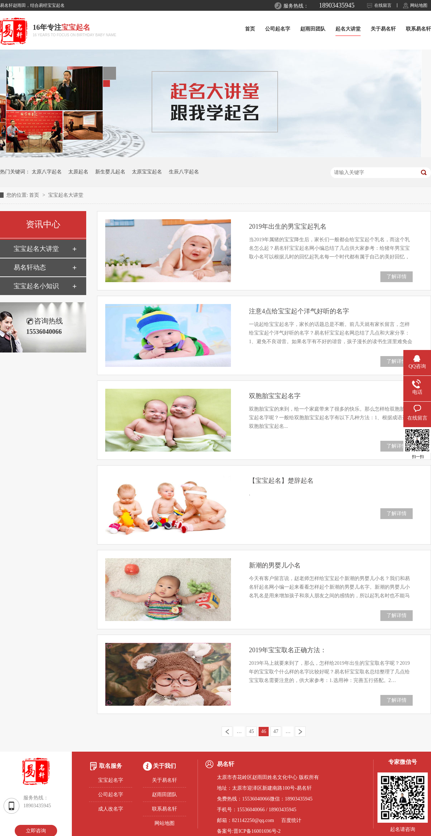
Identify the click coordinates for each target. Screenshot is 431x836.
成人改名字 (110, 809)
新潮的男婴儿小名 (275, 565)
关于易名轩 (383, 29)
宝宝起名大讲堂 (65, 195)
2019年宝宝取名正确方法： (287, 650)
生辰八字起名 (184, 171)
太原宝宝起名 (147, 171)
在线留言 (382, 5)
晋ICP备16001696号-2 (257, 831)
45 (251, 731)
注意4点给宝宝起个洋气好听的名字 (299, 311)
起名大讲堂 (348, 29)
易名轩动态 (30, 267)
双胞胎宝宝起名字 (275, 396)
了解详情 (396, 276)
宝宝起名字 (110, 780)
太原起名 (78, 171)
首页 (250, 29)
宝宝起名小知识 (36, 286)
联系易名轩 (418, 29)
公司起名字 (277, 29)
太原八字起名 (47, 171)
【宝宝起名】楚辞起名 (281, 480)
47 (275, 731)
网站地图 (418, 5)
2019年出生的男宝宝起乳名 (287, 226)
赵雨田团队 (312, 29)
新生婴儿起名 (110, 171)
